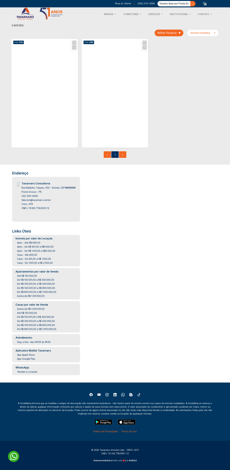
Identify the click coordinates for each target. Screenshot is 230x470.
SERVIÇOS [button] (154, 14)
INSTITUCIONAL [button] (179, 14)
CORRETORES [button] (131, 14)
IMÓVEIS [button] (109, 14)
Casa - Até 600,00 (27, 254)
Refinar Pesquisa (169, 32)
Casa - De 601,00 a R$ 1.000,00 (34, 258)
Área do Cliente (123, 3)
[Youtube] (99, 394)
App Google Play (26, 358)
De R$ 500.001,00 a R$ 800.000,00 (36, 288)
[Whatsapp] (123, 394)
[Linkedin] (115, 394)
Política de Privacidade (105, 431)
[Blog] (131, 394)
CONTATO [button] (204, 14)
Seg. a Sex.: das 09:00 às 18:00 (33, 342)
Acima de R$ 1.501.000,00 (31, 296)
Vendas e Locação (27, 371)
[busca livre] (192, 3)
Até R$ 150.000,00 (27, 275)
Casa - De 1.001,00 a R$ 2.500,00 (35, 262)
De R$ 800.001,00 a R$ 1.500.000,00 (36, 292)
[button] (204, 3)
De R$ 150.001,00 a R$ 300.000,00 (35, 279)
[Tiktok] (139, 394)
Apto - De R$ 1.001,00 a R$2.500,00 (36, 250)
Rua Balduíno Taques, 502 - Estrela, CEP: (49, 187)
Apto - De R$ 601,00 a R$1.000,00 (35, 246)
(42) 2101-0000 (30, 196)
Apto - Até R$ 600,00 (28, 242)
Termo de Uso (129, 431)
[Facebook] (91, 394)
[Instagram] (107, 394)
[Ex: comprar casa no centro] (174, 3)
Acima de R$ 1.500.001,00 (31, 309)
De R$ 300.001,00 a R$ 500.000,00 (36, 283)
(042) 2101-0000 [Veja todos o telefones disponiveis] (146, 3)
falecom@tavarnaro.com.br (36, 200)
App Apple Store (26, 354)
